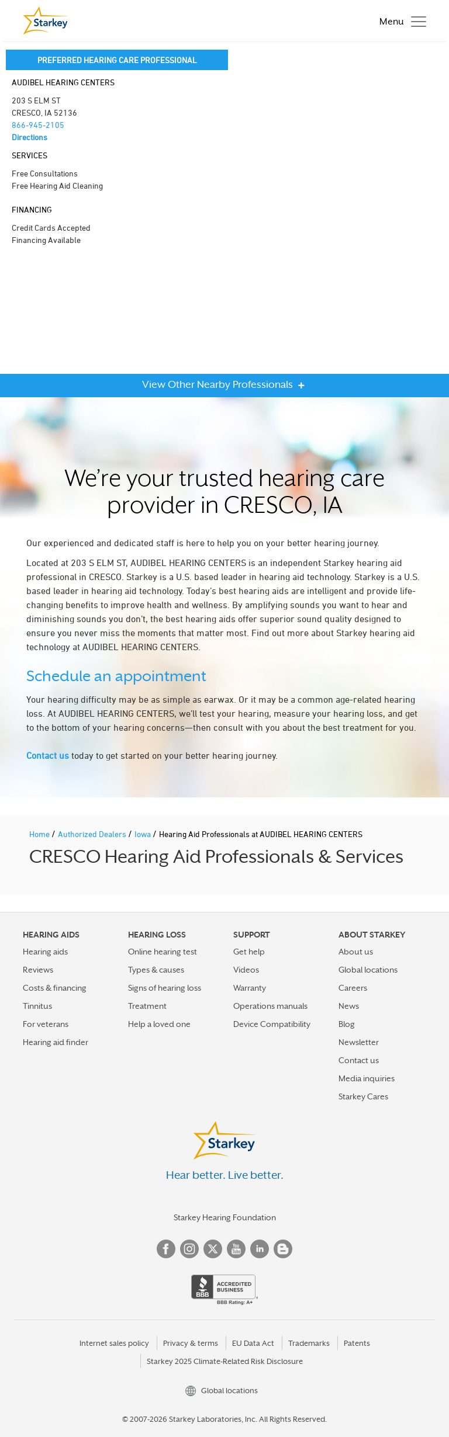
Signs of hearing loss (164, 987)
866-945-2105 (38, 125)
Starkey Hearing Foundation (225, 1217)
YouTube (236, 1249)
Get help (249, 951)
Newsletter (359, 1042)
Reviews (38, 969)
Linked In (259, 1249)
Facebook (166, 1249)
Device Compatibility (271, 1024)
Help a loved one (159, 1024)
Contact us (47, 755)
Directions (29, 137)
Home (40, 834)
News (349, 1006)
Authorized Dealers (93, 834)
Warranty (249, 987)
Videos (246, 969)
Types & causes (156, 969)
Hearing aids (45, 951)
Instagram (189, 1249)
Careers (353, 987)
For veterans (45, 1024)
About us (356, 951)
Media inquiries (367, 1078)
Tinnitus (37, 1006)
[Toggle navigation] (400, 20)
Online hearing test (162, 951)
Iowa (143, 834)
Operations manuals (270, 1006)
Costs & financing (55, 987)
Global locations (368, 969)
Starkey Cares (363, 1096)
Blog (347, 1024)
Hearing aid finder (55, 1042)
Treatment (147, 1006)
